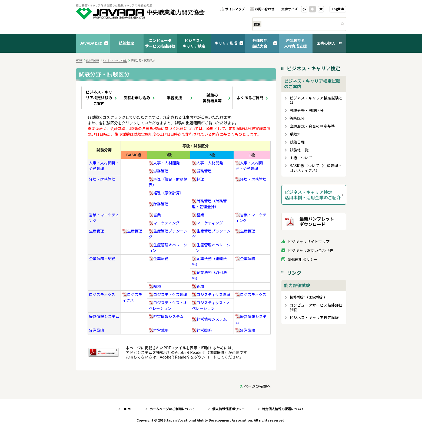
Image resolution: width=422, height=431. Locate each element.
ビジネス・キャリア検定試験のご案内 (99, 97)
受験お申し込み (137, 97)
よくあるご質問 (250, 97)
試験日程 (297, 142)
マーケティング (164, 223)
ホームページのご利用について (172, 408)
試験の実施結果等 (212, 97)
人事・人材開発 (164, 162)
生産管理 (96, 231)
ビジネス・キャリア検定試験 (314, 317)
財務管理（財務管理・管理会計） (209, 203)
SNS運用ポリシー (303, 259)
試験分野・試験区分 (307, 110)
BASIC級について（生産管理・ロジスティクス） (316, 168)
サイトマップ (235, 9)
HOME (79, 60)
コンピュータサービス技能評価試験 (316, 307)
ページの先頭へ (257, 386)
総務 (155, 286)
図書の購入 (326, 43)
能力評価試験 (92, 60)
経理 (198, 179)
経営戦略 (96, 330)
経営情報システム (104, 316)
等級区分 (297, 118)
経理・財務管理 (102, 179)
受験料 (295, 134)
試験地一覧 (299, 150)
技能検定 (126, 43)
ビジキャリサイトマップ (309, 241)
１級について (301, 157)
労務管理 (158, 171)
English (338, 8)
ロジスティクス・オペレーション (168, 305)
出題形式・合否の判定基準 (312, 126)
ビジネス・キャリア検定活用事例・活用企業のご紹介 (313, 195)
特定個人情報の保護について (283, 408)
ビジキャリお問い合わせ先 (310, 250)
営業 (155, 214)
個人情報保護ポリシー (228, 408)
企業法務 (158, 258)
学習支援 (174, 97)
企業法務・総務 (102, 258)
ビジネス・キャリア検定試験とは (316, 100)
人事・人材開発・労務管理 (249, 165)
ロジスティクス (102, 294)
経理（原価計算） (166, 192)
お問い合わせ (264, 9)
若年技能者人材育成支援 (295, 43)
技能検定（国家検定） (308, 297)
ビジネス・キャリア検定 (194, 43)
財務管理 (158, 204)
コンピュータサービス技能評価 (160, 43)
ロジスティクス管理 (168, 294)
